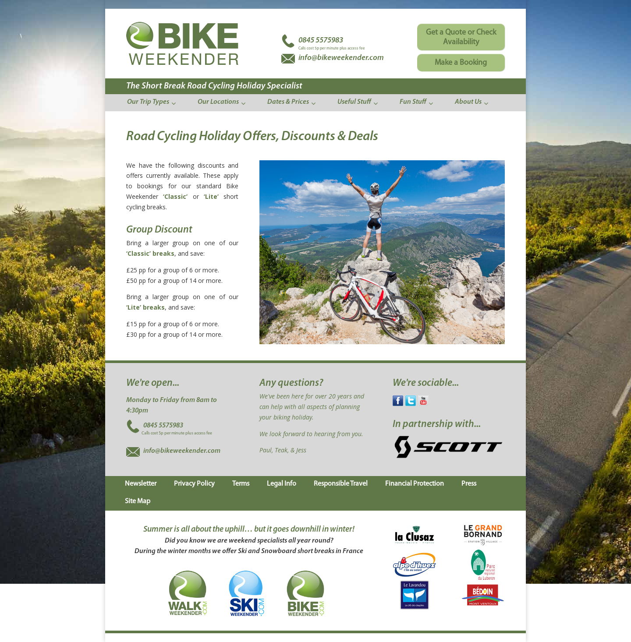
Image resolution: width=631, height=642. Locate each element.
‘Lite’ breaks (145, 307)
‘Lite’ (211, 196)
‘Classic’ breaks (150, 253)
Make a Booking (461, 63)
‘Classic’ (175, 196)
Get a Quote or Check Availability (461, 37)
